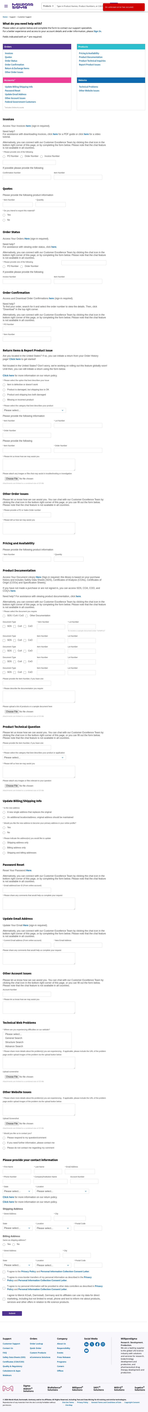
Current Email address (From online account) (22, 940)
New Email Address (63, 940)
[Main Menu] (6, 6)
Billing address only (16, 847)
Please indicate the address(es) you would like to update (27, 838)
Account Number (10, 990)
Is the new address (12, 808)
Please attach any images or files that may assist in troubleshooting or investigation (37, 473)
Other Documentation (40, 615)
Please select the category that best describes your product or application (34, 753)
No (8, 220)
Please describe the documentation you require (23, 688)
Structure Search (37, 1042)
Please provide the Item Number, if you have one (23, 679)
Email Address (72, 1167)
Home (5, 17)
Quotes (8, 57)
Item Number (59, 173)
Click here (15, 359)
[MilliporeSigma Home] (22, 6)
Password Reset (12, 90)
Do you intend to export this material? (19, 211)
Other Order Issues (14, 72)
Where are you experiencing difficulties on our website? (27, 1030)
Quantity (40, 200)
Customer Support (24, 17)
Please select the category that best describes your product (28, 406)
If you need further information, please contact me (30, 1143)
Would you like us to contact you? (18, 1133)
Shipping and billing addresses (21, 853)
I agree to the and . (48, 1271)
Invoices (9, 53)
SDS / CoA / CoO (15, 615)
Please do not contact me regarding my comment (30, 1148)
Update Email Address (15, 94)
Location (40, 1186)
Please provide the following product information (28, 549)
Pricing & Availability (89, 53)
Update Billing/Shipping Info (19, 86)
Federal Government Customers (20, 101)
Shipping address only (17, 842)
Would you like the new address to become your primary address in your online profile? (40, 823)
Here (27, 238)
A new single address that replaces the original (29, 812)
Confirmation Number (12, 173)
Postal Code (80, 1223)
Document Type (9, 622)
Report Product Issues (89, 64)
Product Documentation (90, 57)
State (6, 1186)
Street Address (10, 1214)
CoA (20, 626)
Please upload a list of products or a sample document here (27, 706)
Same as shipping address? (14, 1240)
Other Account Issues (15, 98)
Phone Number (10, 1177)
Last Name (39, 1167)
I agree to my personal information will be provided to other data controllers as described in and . (54, 1287)
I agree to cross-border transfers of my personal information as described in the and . (49, 1279)
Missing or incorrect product (20, 400)
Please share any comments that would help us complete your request (33, 895)
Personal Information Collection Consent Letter (65, 1271)
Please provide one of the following (18, 152)
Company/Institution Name (46, 1177)
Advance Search (37, 1046)
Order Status (11, 60)
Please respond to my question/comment (26, 1137)
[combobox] (79, 6)
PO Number (13, 156)
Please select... (37, 1034)
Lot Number (60, 421)
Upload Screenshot (11, 1118)
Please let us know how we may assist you (21, 456)
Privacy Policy (28, 1271)
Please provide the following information (24, 416)
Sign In (97, 31)
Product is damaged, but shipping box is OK (28, 389)
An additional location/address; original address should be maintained (40, 817)
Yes (9, 215)
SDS (9, 626)
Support (12, 17)
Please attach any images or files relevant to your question (27, 781)
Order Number (32, 156)
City (56, 1214)
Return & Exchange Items (17, 68)
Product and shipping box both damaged (26, 394)
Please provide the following (17, 440)
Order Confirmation (14, 64)
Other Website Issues (89, 90)
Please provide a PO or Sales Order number (22, 510)
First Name (8, 1167)
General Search (37, 1038)
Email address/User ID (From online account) (22, 885)
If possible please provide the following (23, 168)
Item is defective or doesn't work (22, 384)
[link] (15, 1344)
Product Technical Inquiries (92, 60)
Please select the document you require (20, 611)
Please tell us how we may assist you (19, 520)
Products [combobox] (47, 6)
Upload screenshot (10, 1072)
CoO (30, 626)
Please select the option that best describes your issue (26, 380)
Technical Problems (88, 86)
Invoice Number (52, 156)
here (28, 126)
